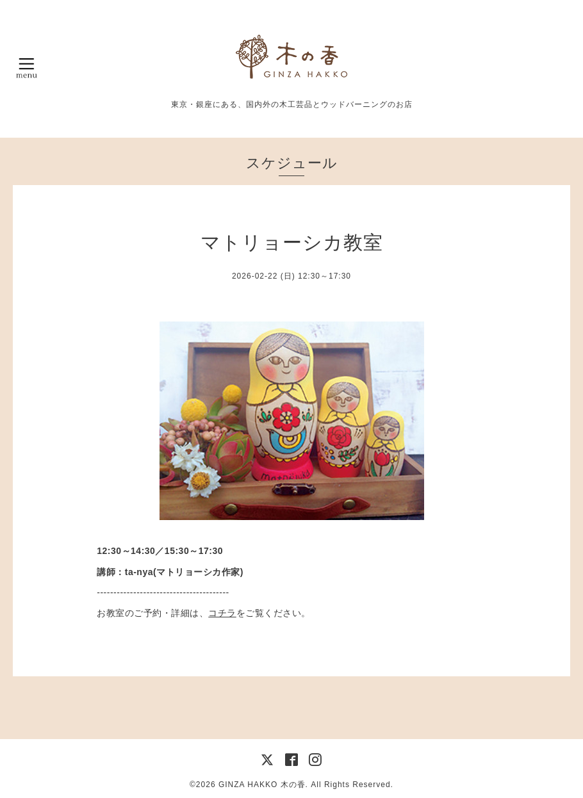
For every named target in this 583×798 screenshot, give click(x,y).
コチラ (222, 613)
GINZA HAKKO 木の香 (262, 784)
